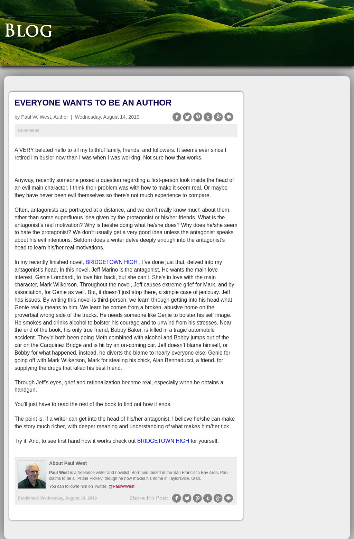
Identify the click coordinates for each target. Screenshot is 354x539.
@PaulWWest (121, 486)
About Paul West (68, 463)
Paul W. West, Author (44, 117)
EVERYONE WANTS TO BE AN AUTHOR (93, 102)
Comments (28, 130)
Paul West (59, 472)
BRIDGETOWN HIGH (111, 262)
